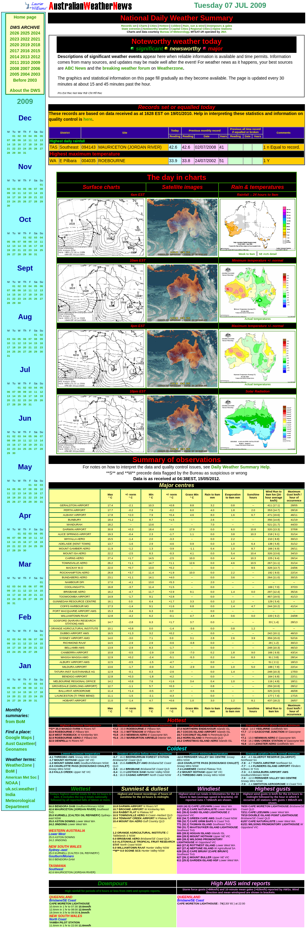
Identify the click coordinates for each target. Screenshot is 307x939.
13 (41, 140)
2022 (25, 39)
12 (35, 140)
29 (13, 152)
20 (41, 144)
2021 (35, 39)
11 (29, 140)
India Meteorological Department (20, 800)
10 (24, 140)
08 (13, 140)
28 (8, 152)
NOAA (11, 782)
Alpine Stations (222, 28)
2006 (35, 68)
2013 (25, 56)
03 (24, 136)
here (87, 119)
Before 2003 (25, 80)
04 (29, 136)
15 (13, 144)
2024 (35, 33)
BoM (9, 771)
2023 (14, 39)
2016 (25, 50)
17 (24, 144)
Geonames (16, 749)
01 (13, 136)
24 (24, 148)
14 (8, 144)
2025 (25, 33)
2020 (14, 44)
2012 (35, 56)
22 (13, 148)
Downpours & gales (219, 25)
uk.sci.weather (19, 788)
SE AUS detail (268, 254)
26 (35, 148)
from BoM (15, 721)
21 (8, 148)
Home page (25, 17)
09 (19, 140)
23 (19, 148)
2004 (25, 74)
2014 (14, 56)
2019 (25, 44)
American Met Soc (21, 777)
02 (19, 136)
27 (41, 148)
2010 (25, 62)
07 (8, 140)
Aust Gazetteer (20, 743)
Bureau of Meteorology (174, 31)
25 (29, 148)
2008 (14, 68)
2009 (35, 62)
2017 (14, 50)
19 (35, 144)
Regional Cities (200, 28)
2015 (35, 50)
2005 (14, 74)
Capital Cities (179, 28)
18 (29, 144)
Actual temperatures (258, 318)
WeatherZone (18, 765)
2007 (25, 68)
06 (41, 136)
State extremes (131, 28)
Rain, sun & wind (194, 25)
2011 (14, 62)
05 (35, 136)
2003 (35, 74)
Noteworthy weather (156, 28)
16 (19, 144)
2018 (35, 44)
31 (24, 152)
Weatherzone (170, 68)
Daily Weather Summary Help (240, 467)
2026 (14, 33)
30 (19, 152)
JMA (223, 31)
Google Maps (18, 737)
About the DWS (25, 90)
